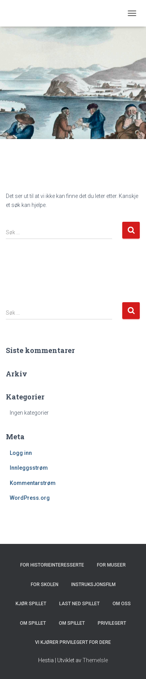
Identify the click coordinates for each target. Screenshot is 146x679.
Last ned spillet (79, 603)
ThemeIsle (95, 660)
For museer (111, 565)
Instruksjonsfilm (93, 584)
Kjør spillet (31, 603)
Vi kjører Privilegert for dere (73, 642)
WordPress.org (30, 498)
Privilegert (112, 623)
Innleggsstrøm (29, 468)
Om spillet (33, 623)
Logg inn (21, 453)
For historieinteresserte (52, 565)
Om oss (122, 603)
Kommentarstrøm (33, 483)
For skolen (44, 584)
